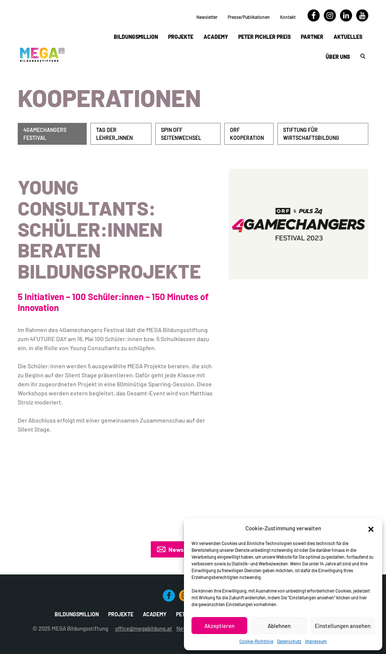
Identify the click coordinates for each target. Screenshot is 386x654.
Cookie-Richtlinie (256, 641)
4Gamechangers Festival (44, 134)
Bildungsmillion (136, 37)
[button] (371, 528)
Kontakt (288, 17)
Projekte (180, 37)
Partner (312, 37)
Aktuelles (348, 37)
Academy (216, 37)
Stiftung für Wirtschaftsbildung (311, 134)
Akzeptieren (219, 625)
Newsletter (207, 17)
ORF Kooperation (247, 134)
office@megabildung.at (143, 628)
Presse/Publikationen (249, 17)
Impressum (316, 641)
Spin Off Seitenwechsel (181, 134)
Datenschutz (289, 641)
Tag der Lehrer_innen (114, 134)
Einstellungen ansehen (343, 625)
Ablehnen (279, 625)
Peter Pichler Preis (264, 37)
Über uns (338, 57)
